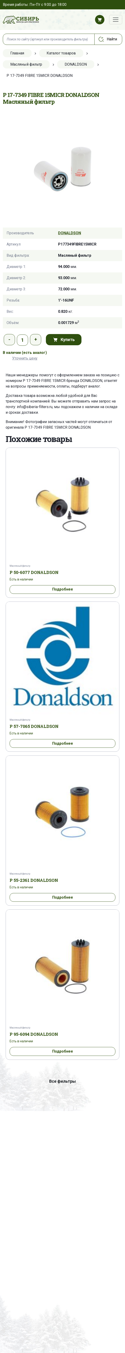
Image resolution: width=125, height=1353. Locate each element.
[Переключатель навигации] (115, 19)
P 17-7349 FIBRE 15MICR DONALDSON (58, 427)
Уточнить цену (24, 358)
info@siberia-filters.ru (34, 407)
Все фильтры (62, 1081)
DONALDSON (69, 233)
